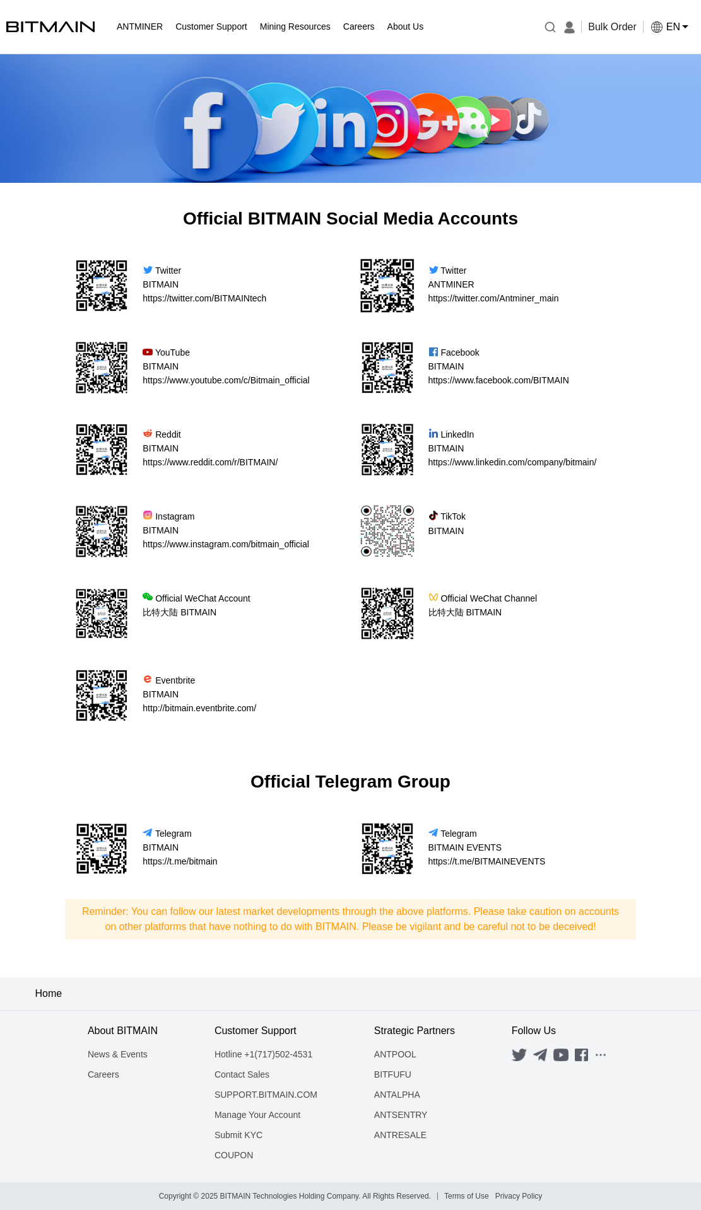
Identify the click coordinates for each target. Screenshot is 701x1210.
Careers (103, 1074)
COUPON (234, 1155)
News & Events (118, 1054)
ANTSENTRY (401, 1115)
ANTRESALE (400, 1135)
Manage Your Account (257, 1115)
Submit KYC (238, 1135)
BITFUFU (392, 1074)
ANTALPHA (397, 1095)
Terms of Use (466, 1196)
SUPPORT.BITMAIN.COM (266, 1095)
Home (48, 993)
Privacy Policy (519, 1196)
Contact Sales (242, 1074)
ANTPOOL (395, 1054)
